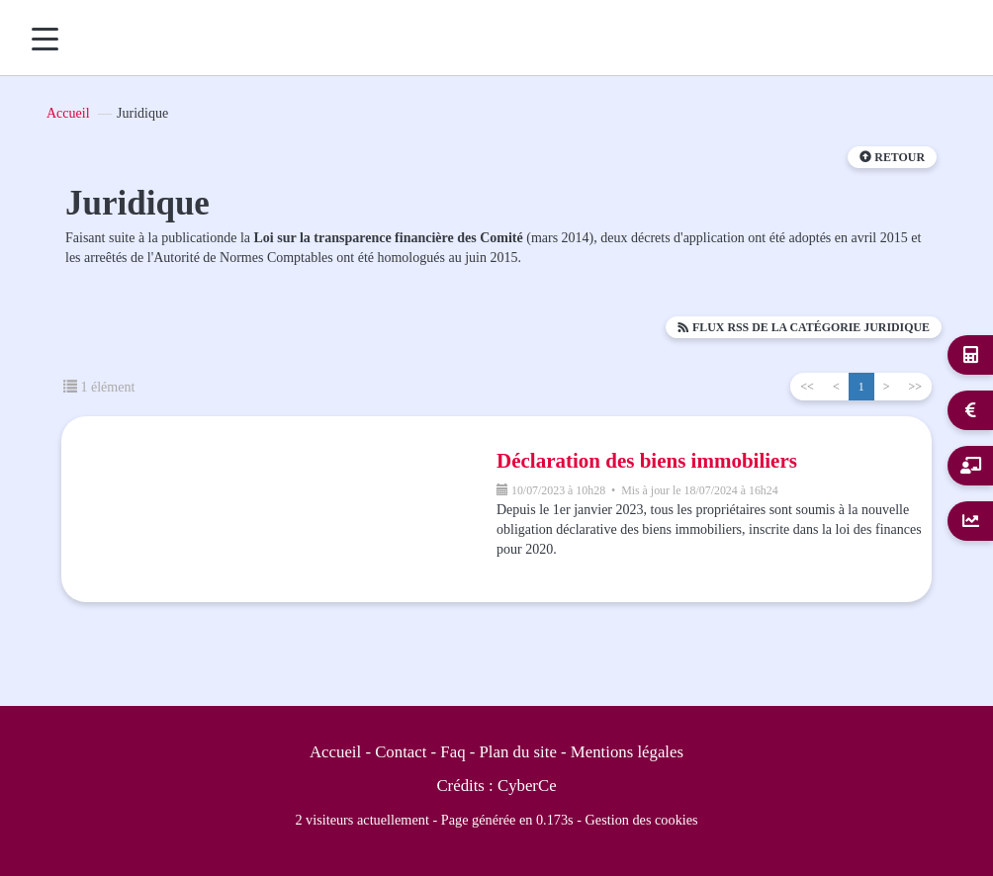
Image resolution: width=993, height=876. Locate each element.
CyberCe (527, 785)
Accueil (68, 113)
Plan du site (518, 752)
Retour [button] (892, 157)
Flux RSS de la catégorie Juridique (803, 327)
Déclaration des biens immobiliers (646, 461)
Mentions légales (627, 752)
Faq (452, 752)
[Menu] (45, 39)
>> (915, 387)
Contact (400, 752)
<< (807, 387)
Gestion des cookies (642, 820)
